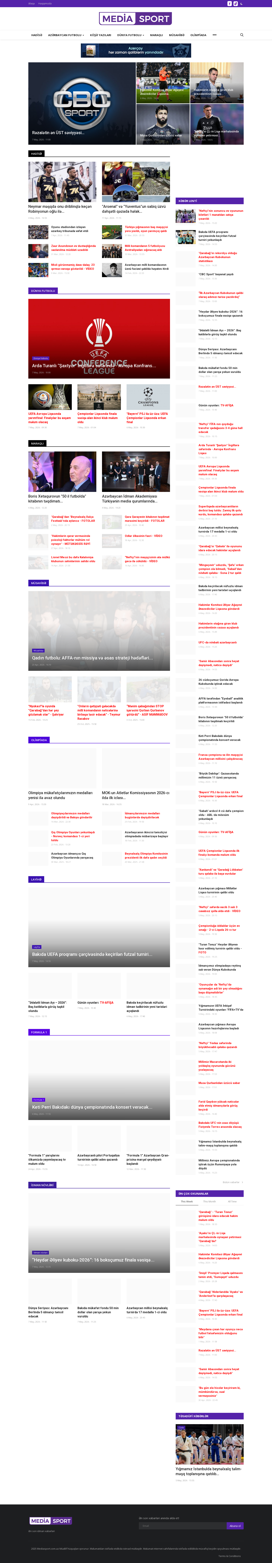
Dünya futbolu (43, 291)
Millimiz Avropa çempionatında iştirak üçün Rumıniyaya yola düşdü (219, 1164)
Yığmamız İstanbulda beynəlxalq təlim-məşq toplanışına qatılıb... (209, 1471)
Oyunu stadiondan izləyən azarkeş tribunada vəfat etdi (69, 229)
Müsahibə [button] (176, 35)
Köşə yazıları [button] (100, 35)
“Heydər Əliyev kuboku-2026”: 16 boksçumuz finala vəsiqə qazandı (221, 313)
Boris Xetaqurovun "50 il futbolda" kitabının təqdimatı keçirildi (221, 719)
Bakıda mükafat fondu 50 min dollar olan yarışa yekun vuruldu (98, 1312)
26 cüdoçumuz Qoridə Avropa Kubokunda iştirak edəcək (219, 682)
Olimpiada (39, 740)
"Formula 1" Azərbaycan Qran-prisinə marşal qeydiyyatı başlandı (148, 1160)
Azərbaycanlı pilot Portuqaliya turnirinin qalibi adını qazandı (98, 1157)
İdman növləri (42, 1185)
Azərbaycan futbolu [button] (66, 35)
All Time (232, 1201)
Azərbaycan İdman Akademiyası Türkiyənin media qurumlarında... (130, 498)
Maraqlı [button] (156, 35)
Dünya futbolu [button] (130, 35)
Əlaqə (31, 3)
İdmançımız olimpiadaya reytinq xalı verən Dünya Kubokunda (220, 967)
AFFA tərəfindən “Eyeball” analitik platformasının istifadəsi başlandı (221, 700)
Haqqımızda (45, 3)
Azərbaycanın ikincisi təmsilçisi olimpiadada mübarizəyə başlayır (146, 834)
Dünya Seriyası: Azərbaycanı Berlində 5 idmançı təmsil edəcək (48, 1312)
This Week (187, 1201)
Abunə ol (235, 1526)
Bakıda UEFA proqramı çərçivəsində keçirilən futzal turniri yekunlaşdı (217, 236)
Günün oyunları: (95, 1002)
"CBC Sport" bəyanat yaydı (216, 274)
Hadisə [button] (36, 35)
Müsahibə (38, 583)
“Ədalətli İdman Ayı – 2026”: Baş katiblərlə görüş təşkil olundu (47, 1007)
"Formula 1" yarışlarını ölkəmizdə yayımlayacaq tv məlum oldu (47, 1160)
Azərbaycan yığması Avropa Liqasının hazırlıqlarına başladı (219, 1026)
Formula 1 (39, 1032)
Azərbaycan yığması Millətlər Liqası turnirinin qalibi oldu (218, 890)
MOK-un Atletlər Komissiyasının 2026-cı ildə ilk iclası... (135, 795)
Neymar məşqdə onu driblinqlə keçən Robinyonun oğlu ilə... (60, 209)
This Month (209, 1201)
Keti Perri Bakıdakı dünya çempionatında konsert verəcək (219, 738)
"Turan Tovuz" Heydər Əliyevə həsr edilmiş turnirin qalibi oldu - (220, 948)
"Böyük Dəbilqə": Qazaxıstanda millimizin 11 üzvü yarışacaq (219, 775)
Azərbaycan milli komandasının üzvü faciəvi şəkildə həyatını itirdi (147, 267)
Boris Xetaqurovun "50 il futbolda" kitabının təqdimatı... (57, 498)
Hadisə (36, 153)
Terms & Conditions (230, 1556)
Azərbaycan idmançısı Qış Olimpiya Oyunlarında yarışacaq (72, 855)
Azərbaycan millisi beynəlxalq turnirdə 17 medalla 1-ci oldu (147, 1310)
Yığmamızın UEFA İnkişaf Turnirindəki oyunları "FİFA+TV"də (221, 1007)
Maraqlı (37, 443)
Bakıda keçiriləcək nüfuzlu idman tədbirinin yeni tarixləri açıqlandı (147, 1007)
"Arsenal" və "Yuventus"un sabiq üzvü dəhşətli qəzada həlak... (134, 209)
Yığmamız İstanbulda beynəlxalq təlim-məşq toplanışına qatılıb (220, 1143)
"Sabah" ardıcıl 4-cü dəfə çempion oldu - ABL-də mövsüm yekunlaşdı (221, 815)
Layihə (36, 879)
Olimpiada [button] (198, 35)
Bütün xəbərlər (233, 1182)
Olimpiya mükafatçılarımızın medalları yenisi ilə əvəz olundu (60, 795)
